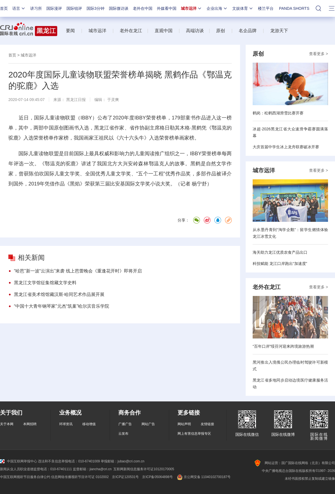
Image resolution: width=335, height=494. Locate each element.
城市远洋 (191, 8)
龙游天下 (279, 30)
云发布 (123, 434)
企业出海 (217, 8)
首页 (4, 8)
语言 (19, 8)
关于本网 (6, 424)
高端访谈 (195, 30)
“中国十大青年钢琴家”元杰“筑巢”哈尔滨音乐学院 (61, 306)
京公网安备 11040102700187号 (203, 477)
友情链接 (207, 424)
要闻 (70, 30)
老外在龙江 (131, 30)
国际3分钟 (95, 8)
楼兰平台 (266, 8)
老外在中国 (142, 8)
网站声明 (184, 424)
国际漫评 (54, 8)
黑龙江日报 (76, 99)
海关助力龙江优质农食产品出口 (280, 252)
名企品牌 (248, 30)
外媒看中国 (166, 8)
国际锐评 (74, 8)
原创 (220, 30)
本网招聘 (30, 424)
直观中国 (164, 30)
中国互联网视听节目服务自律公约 (25, 477)
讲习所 (36, 8)
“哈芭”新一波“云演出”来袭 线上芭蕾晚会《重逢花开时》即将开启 (78, 271)
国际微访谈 (118, 8)
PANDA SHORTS (294, 8)
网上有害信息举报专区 (194, 434)
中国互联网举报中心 (18, 461)
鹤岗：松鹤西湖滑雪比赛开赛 (278, 113)
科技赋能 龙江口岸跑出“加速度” (280, 263)
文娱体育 (242, 8)
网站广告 (148, 424)
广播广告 (125, 424)
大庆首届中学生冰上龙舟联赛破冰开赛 (286, 147)
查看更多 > (318, 53)
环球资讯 (66, 424)
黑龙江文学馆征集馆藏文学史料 (45, 282)
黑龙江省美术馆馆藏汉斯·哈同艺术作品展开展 (59, 294)
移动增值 (89, 424)
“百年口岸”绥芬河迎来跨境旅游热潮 (283, 346)
